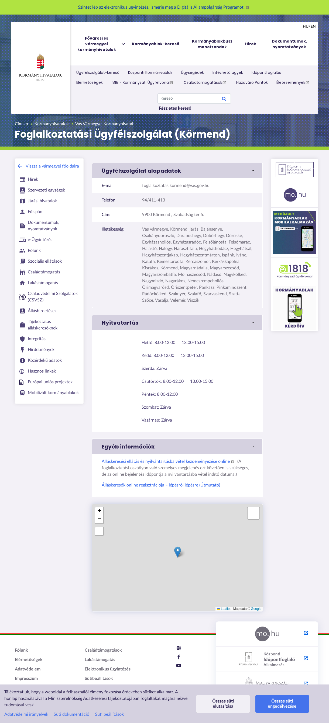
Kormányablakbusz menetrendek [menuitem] (212, 44)
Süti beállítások (109, 714)
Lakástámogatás (100, 660)
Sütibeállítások (99, 678)
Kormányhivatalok (40, 65)
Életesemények (293, 82)
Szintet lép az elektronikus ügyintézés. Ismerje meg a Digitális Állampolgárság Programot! (164, 7)
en (313, 27)
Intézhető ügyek (228, 72)
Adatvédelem (27, 669)
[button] (177, 170)
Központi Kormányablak (150, 72)
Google (256, 609)
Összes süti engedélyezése (282, 703)
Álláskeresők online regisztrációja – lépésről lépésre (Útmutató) (161, 485)
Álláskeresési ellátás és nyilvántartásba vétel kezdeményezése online (169, 461)
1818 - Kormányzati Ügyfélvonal (143, 82)
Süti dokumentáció (71, 714)
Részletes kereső (175, 108)
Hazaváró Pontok (252, 82)
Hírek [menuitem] (250, 44)
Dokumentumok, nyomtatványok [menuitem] (289, 44)
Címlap (21, 124)
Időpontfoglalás (266, 72)
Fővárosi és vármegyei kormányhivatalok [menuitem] (101, 44)
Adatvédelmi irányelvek (26, 714)
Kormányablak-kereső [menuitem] (155, 44)
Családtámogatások (206, 82)
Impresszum (26, 678)
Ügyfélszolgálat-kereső (97, 72)
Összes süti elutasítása (223, 703)
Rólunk (21, 650)
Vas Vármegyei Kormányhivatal (104, 124)
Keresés (224, 99)
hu (306, 27)
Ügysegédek (192, 72)
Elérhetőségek (89, 82)
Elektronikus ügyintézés (108, 669)
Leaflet (224, 609)
